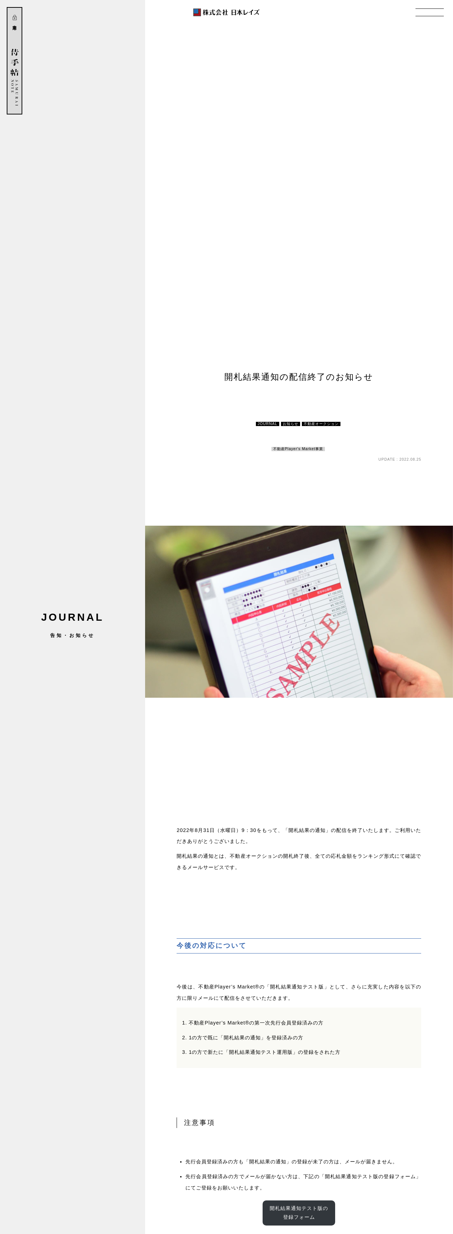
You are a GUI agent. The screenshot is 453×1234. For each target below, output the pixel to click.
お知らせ (290, 424)
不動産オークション (321, 424)
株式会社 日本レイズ (226, 12)
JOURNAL (267, 424)
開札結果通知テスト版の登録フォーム (299, 1213)
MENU (429, 12)
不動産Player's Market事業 (298, 449)
